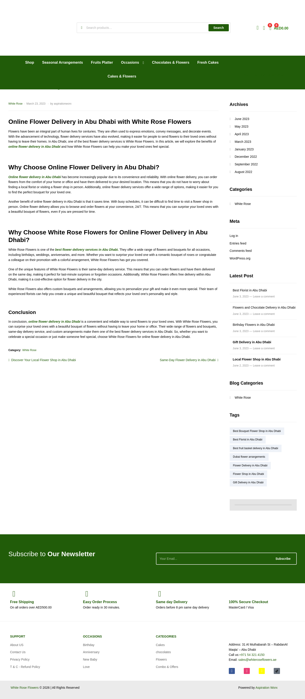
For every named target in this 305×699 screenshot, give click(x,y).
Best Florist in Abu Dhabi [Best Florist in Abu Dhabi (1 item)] (247, 439)
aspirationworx (63, 103)
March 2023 (243, 141)
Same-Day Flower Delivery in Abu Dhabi (188, 360)
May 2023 (241, 126)
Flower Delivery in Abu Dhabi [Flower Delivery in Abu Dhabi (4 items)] (250, 465)
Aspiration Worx (266, 687)
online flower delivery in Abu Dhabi (34, 146)
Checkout (248, 602)
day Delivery (171, 602)
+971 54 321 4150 (251, 655)
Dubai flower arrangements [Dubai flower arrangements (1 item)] (249, 456)
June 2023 (242, 119)
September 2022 (246, 164)
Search (218, 27)
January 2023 (244, 149)
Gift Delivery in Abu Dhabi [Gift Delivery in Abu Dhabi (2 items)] (248, 482)
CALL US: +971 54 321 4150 (264, 75)
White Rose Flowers (25, 687)
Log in (234, 236)
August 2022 (243, 172)
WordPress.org (240, 258)
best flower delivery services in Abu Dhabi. (87, 249)
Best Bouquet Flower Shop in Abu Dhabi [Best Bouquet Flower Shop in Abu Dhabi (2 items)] (257, 431)
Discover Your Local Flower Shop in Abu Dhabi (43, 360)
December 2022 (246, 156)
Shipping (22, 602)
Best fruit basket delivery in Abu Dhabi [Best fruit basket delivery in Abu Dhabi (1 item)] (255, 448)
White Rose (15, 103)
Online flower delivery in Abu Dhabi (34, 177)
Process (100, 602)
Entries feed (238, 243)
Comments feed (241, 251)
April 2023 (242, 134)
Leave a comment (264, 296)
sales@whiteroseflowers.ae (257, 659)
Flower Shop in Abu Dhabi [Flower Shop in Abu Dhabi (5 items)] (248, 474)
